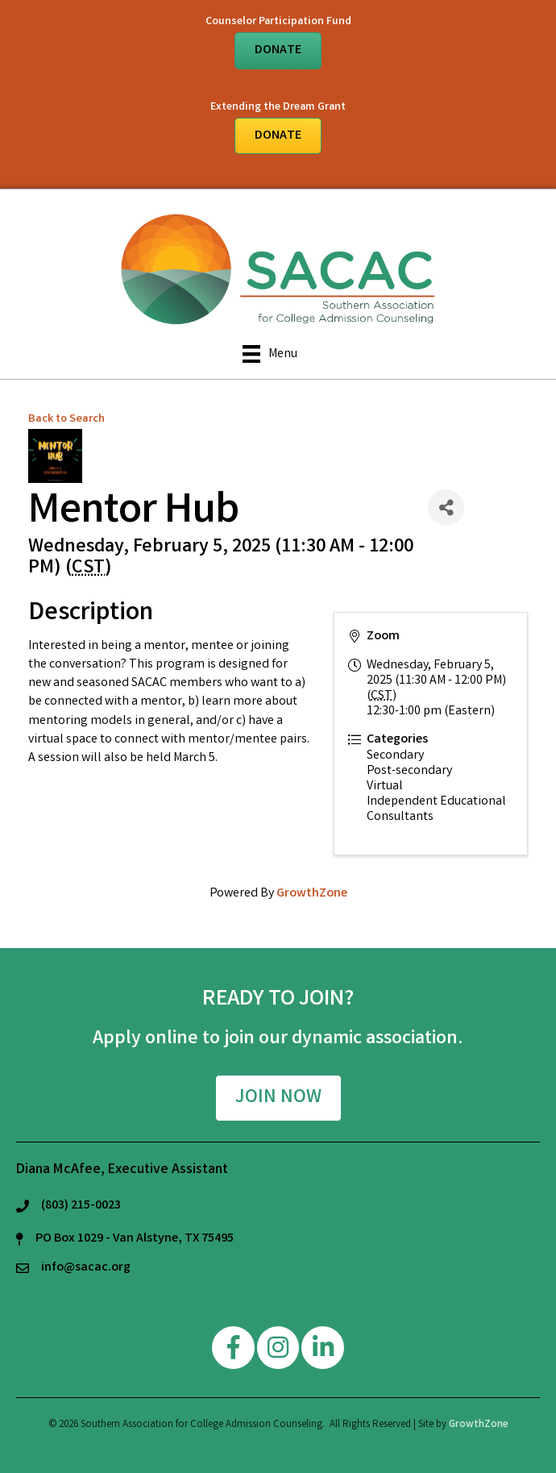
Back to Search (66, 419)
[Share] (446, 507)
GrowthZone (311, 893)
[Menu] (270, 354)
